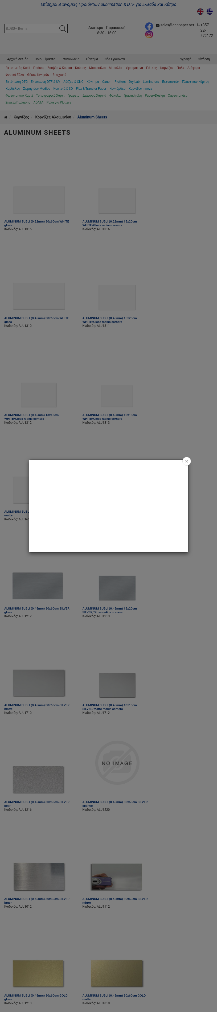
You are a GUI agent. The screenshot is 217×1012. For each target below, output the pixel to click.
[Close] (186, 461)
